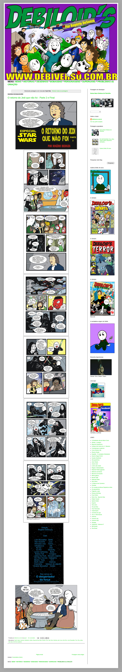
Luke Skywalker (71, 640)
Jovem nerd (95, 464)
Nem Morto (94, 481)
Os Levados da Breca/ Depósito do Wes (102, 487)
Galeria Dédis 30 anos (105, 148)
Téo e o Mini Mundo (97, 514)
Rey (79, 640)
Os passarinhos (96, 489)
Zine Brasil (94, 528)
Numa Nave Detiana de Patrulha (100, 93)
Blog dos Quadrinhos (97, 444)
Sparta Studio (95, 501)
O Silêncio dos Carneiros (98, 483)
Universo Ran (95, 520)
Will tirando (94, 526)
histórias (55, 640)
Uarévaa (94, 516)
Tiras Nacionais (96, 508)
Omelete (94, 485)
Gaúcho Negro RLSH (97, 456)
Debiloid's (27, 640)
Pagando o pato (96, 491)
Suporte (94, 503)
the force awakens (17, 641)
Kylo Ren (65, 640)
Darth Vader (17, 640)
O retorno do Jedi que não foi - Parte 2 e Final (31, 97)
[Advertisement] (46, 649)
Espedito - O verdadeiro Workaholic (101, 454)
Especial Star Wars (37, 640)
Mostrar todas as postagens (60, 91)
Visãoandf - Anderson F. (98, 524)
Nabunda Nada (96, 479)
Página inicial (39, 654)
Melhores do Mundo (97, 471)
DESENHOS (42, 81)
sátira (81, 640)
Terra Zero (94, 505)
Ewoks (43, 640)
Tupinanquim (95, 510)
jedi (58, 640)
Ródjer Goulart (95, 499)
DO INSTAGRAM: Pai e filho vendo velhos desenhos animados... (107, 140)
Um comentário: (31, 638)
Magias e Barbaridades (98, 468)
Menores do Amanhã (97, 473)
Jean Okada (95, 462)
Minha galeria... (96, 475)
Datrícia (22, 640)
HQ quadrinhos (96, 460)
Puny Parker (95, 495)
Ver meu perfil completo (96, 121)
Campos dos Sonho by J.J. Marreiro (101, 446)
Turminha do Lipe (96, 512)
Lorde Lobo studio (96, 466)
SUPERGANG (88, 81)
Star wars (10, 641)
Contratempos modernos (98, 448)
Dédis (31, 640)
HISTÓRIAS (29, 81)
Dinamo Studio (95, 452)
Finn (47, 640)
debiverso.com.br (97, 119)
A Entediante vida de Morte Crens (100, 440)
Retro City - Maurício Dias (98, 497)
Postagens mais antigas (78, 654)
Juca (61, 640)
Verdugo (94, 522)
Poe (76, 640)
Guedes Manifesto (96, 458)
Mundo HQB (95, 477)
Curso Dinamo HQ (96, 450)
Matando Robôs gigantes (98, 469)
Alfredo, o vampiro (96, 442)
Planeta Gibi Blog (96, 493)
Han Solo (51, 640)
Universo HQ (95, 518)
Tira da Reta (95, 507)
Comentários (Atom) (17, 657)
